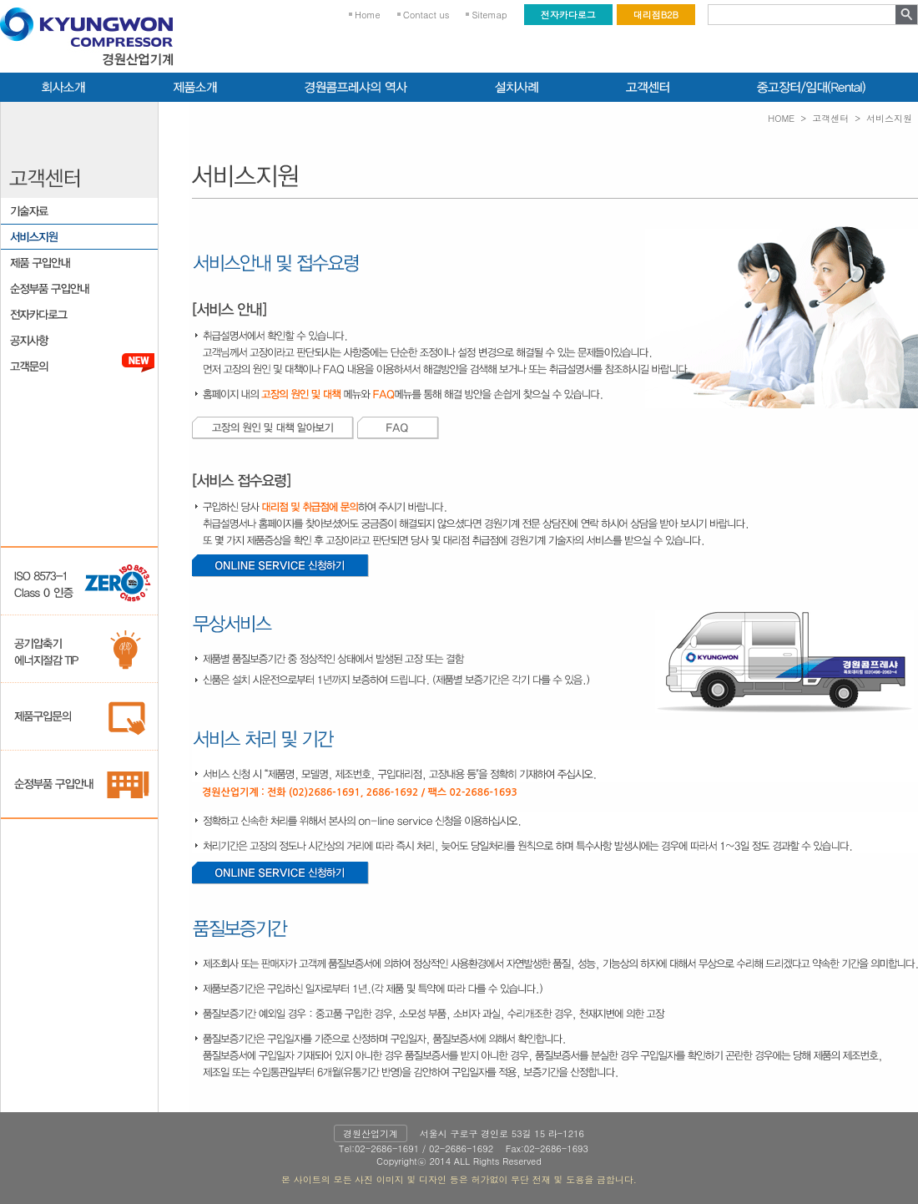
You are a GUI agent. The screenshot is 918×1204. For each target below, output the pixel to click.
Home (368, 14)
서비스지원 (889, 118)
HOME (781, 118)
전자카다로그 (568, 14)
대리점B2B (655, 14)
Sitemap (489, 14)
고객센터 (830, 118)
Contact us (426, 14)
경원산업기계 (370, 1133)
